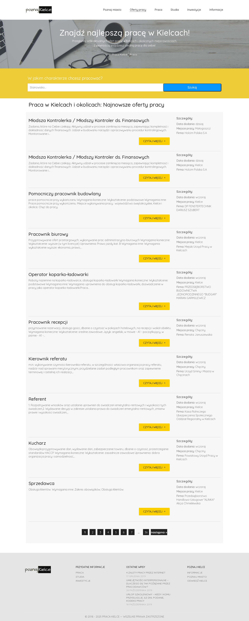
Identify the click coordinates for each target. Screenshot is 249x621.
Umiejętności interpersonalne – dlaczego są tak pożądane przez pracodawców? (148, 583)
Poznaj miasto (197, 576)
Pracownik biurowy (48, 234)
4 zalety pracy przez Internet (145, 572)
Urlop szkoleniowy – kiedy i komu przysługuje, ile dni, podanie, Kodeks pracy (148, 597)
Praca (80, 572)
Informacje (194, 572)
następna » (159, 532)
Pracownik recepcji (48, 322)
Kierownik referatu (48, 358)
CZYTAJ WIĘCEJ (152, 141)
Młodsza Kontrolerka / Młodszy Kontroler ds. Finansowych (89, 120)
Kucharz (37, 443)
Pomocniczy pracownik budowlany (65, 193)
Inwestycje (83, 580)
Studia (80, 576)
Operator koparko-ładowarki (58, 274)
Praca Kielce (119, 54)
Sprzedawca (41, 483)
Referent (37, 399)
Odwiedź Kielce (197, 580)
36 (146, 532)
